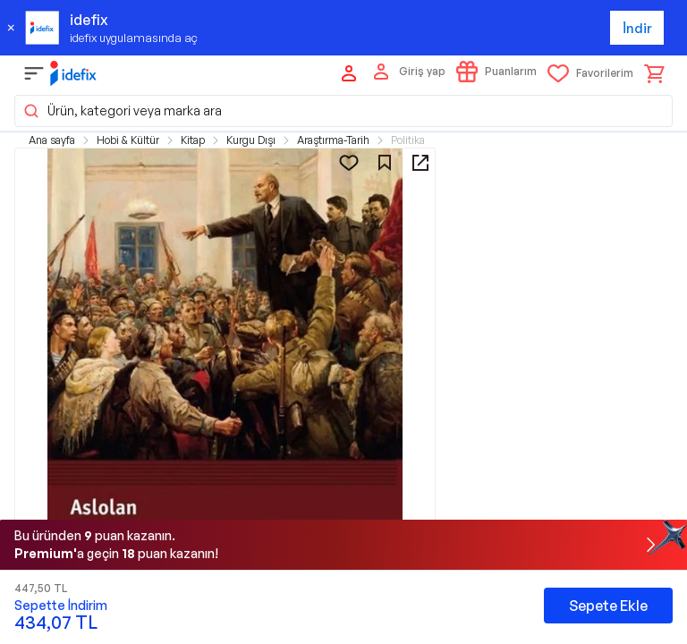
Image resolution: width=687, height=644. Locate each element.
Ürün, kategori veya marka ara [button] (122, 111)
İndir (637, 28)
